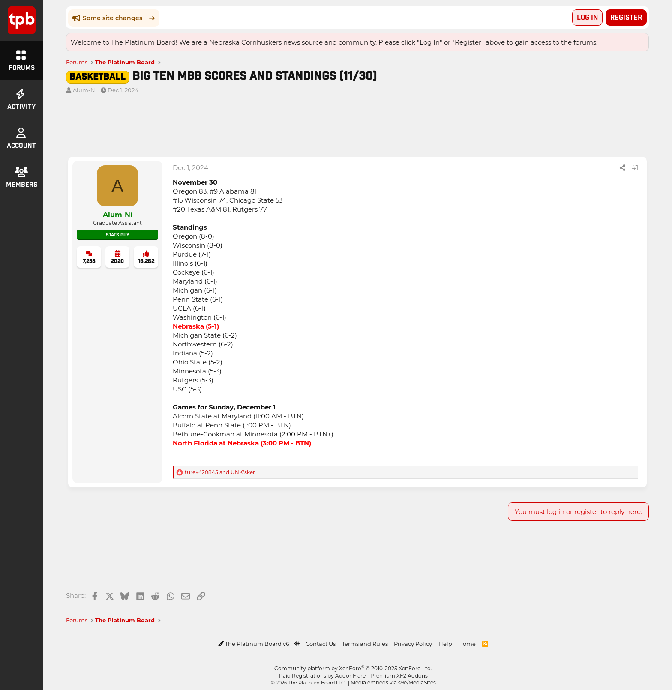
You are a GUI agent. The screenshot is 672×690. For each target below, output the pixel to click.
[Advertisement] (323, 126)
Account (21, 139)
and (220, 471)
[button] (296, 642)
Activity (21, 100)
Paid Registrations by (353, 674)
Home (467, 642)
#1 (635, 166)
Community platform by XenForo (353, 667)
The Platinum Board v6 (254, 642)
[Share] (622, 167)
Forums (22, 61)
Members (21, 178)
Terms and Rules (365, 642)
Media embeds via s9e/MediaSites (393, 681)
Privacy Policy (413, 642)
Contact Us (321, 642)
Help (445, 642)
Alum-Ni (85, 89)
